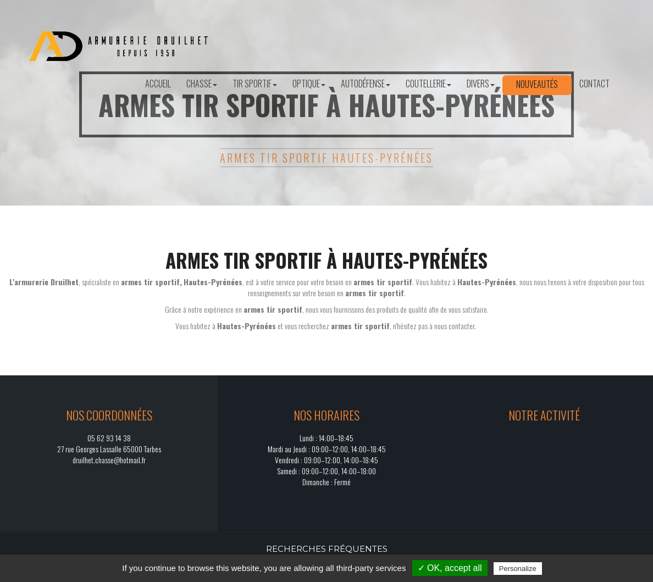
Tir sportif (255, 83)
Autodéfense (365, 83)
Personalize (517, 568)
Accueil (158, 83)
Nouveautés (537, 84)
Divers (481, 83)
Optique (308, 83)
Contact (594, 83)
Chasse (201, 83)
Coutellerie (428, 83)
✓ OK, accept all (450, 568)
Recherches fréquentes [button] (327, 549)
